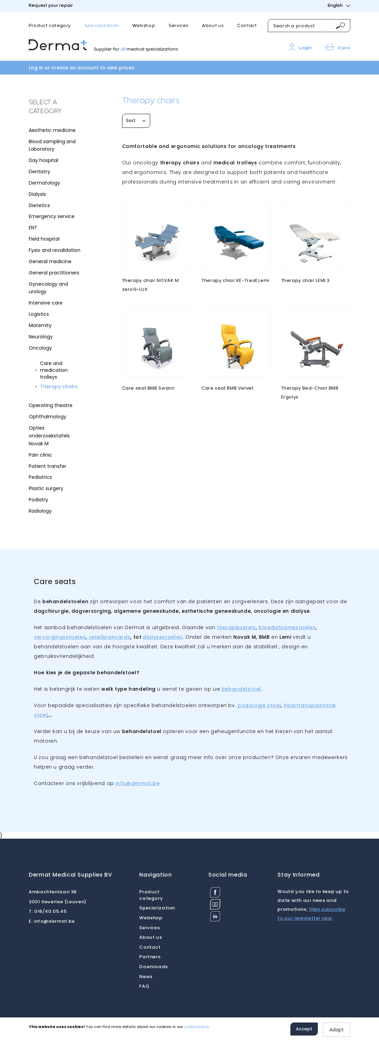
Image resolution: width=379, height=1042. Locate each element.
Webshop (143, 25)
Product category (50, 25)
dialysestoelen (163, 637)
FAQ (144, 986)
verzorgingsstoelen (60, 637)
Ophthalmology (47, 416)
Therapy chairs (59, 386)
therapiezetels (236, 627)
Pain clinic (40, 454)
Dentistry (39, 171)
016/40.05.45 (47, 911)
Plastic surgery (46, 488)
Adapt (336, 1029)
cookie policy (196, 1026)
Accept (304, 1029)
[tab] (55, 107)
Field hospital (44, 238)
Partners (149, 956)
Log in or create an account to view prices (81, 67)
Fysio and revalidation (54, 250)
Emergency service (52, 216)
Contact (247, 25)
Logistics (39, 314)
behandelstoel (241, 689)
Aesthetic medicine (52, 130)
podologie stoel (259, 705)
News (146, 976)
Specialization (101, 25)
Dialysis (37, 194)
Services (178, 25)
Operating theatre (51, 405)
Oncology (40, 347)
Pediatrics (40, 477)
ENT (33, 227)
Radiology (40, 511)
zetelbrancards (110, 637)
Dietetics (39, 205)
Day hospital (43, 160)
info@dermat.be (137, 783)
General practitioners (54, 272)
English (339, 5)
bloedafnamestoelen (287, 627)
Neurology (41, 336)
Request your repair (51, 5)
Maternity (40, 325)
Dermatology (44, 182)
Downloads (153, 966)
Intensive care (46, 302)
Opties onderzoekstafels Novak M (49, 435)
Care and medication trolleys (54, 370)
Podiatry (38, 499)
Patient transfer (47, 466)
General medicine (50, 261)
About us (212, 25)
